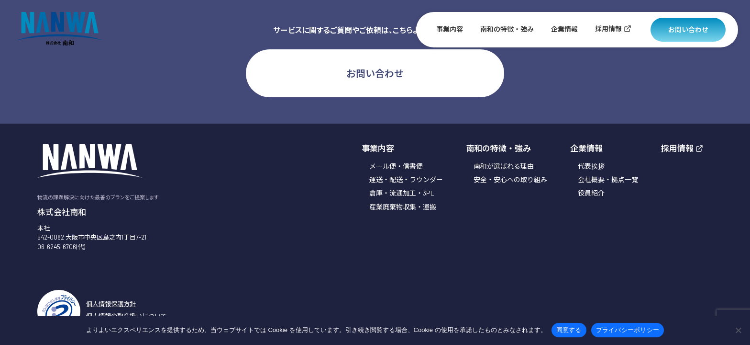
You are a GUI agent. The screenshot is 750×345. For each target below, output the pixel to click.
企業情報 (564, 29)
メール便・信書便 (396, 166)
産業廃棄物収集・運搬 (402, 207)
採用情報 (613, 28)
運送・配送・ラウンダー (406, 179)
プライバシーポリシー (628, 330)
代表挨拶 (591, 166)
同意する (569, 330)
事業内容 (449, 29)
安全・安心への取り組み (510, 179)
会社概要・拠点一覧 (608, 179)
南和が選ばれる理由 (504, 166)
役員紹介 (591, 193)
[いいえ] (738, 330)
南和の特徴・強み (507, 29)
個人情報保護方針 (111, 304)
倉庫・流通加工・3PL (401, 193)
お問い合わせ (688, 29)
